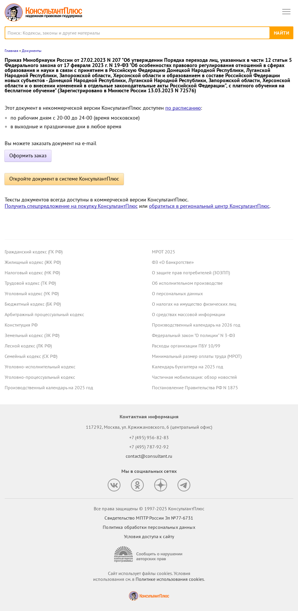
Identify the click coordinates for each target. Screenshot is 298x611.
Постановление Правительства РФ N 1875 (195, 387)
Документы (31, 50)
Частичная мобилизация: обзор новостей (194, 377)
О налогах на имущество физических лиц (194, 304)
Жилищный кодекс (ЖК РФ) (33, 262)
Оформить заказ (28, 155)
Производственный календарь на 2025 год (49, 387)
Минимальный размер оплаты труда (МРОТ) (197, 356)
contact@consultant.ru (149, 456)
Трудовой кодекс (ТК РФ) (30, 283)
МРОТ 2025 (163, 252)
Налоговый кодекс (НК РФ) (32, 272)
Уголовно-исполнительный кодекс (40, 367)
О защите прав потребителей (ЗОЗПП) (191, 272)
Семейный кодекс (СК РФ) (31, 356)
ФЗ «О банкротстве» (173, 262)
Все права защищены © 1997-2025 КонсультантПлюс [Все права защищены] (149, 508)
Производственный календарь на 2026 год (196, 325)
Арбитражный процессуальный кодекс (44, 314)
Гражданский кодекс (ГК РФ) (34, 252)
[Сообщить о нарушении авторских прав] (149, 554)
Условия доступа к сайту (149, 536)
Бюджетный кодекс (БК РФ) (33, 304)
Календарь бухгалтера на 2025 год (187, 367)
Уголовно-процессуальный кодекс (40, 377)
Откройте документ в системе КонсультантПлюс (64, 178)
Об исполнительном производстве (187, 283)
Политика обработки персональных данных (149, 527)
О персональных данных (177, 293)
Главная (11, 50)
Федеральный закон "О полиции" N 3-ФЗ (193, 335)
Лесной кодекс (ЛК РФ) (28, 346)
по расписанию (183, 107)
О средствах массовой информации (188, 314)
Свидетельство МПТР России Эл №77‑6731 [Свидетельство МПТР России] (148, 518)
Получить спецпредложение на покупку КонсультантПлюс (71, 206)
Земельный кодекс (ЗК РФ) (32, 335)
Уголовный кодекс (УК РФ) (32, 293)
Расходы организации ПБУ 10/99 (186, 346)
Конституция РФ (21, 325)
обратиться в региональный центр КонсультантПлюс (209, 206)
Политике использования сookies (170, 579)
